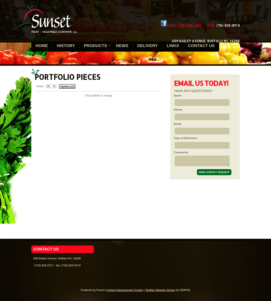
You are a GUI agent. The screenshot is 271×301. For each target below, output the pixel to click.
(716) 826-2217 (189, 25)
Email (177, 124)
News (122, 45)
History (66, 45)
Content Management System (124, 290)
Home (42, 45)
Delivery (147, 45)
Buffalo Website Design (160, 290)
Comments (181, 152)
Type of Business (185, 138)
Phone (178, 109)
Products (95, 45)
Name (177, 95)
